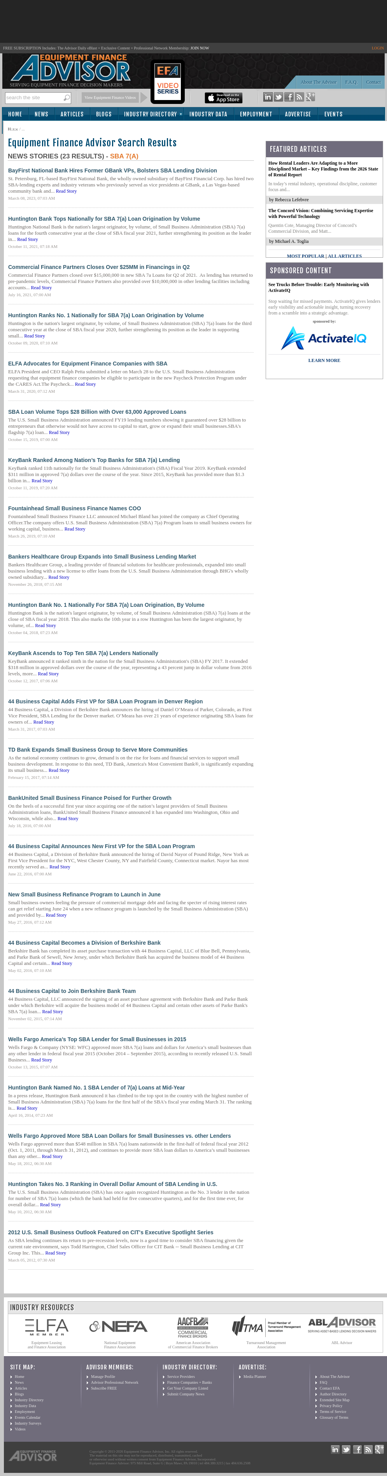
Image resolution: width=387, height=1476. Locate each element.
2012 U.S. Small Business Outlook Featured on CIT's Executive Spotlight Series (111, 1232)
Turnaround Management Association (266, 1345)
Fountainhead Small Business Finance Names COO (74, 508)
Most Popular (305, 256)
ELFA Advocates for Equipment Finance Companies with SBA (88, 363)
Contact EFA (330, 1388)
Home (15, 114)
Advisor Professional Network (114, 1382)
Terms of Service (333, 1411)
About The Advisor (318, 82)
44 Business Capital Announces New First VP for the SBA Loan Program (101, 846)
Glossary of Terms (334, 1417)
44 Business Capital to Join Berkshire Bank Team (72, 991)
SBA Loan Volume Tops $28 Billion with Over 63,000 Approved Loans (97, 412)
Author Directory (333, 1394)
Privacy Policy (331, 1406)
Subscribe (24, 128)
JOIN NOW (200, 48)
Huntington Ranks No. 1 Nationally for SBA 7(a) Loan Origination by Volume (106, 315)
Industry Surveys (28, 1423)
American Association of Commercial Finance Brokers (193, 1345)
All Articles (345, 256)
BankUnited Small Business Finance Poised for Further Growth (90, 798)
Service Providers (181, 1376)
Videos (20, 1429)
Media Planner (254, 1376)
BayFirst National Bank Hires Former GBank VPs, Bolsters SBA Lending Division (112, 170)
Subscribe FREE (104, 1388)
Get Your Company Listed (187, 1388)
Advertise (298, 114)
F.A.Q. (351, 82)
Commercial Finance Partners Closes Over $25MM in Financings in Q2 (99, 267)
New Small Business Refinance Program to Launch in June (84, 894)
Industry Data (208, 114)
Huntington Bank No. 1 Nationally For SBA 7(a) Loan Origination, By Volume (106, 605)
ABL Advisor (341, 1343)
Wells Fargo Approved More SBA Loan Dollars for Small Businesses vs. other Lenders (119, 1136)
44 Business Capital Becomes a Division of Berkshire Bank (84, 943)
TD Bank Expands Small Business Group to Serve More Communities (97, 750)
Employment (256, 114)
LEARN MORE (324, 360)
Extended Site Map (335, 1400)
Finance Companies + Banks (189, 1382)
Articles (72, 114)
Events (333, 114)
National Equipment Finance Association (120, 1345)
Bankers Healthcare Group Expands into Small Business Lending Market (102, 557)
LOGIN (378, 48)
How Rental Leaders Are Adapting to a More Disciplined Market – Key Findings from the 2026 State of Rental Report (323, 168)
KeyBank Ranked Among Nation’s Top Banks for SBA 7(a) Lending (94, 460)
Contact (373, 82)
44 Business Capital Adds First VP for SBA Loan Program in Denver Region (105, 701)
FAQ (323, 1382)
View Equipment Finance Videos (110, 97)
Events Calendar (27, 1417)
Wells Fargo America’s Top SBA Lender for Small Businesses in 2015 (97, 1039)
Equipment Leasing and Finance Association (47, 1345)
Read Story (66, 191)
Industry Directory (150, 114)
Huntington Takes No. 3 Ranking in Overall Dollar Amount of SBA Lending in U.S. (112, 1184)
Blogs (104, 114)
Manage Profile (103, 1376)
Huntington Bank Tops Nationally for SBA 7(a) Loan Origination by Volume (104, 219)
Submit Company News (186, 1394)
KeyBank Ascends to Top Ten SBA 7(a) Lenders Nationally (83, 653)
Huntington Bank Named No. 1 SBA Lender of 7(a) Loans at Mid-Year (96, 1087)
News (41, 114)
